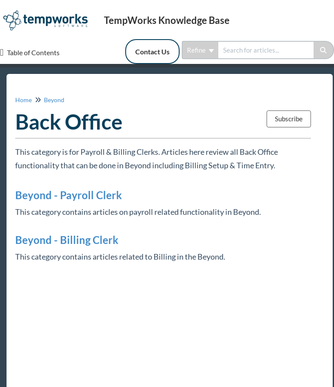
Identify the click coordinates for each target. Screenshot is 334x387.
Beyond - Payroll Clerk (68, 195)
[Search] (324, 50)
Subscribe (289, 119)
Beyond (54, 99)
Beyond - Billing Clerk (66, 240)
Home (23, 99)
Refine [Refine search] (200, 50)
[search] (266, 50)
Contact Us (152, 51)
